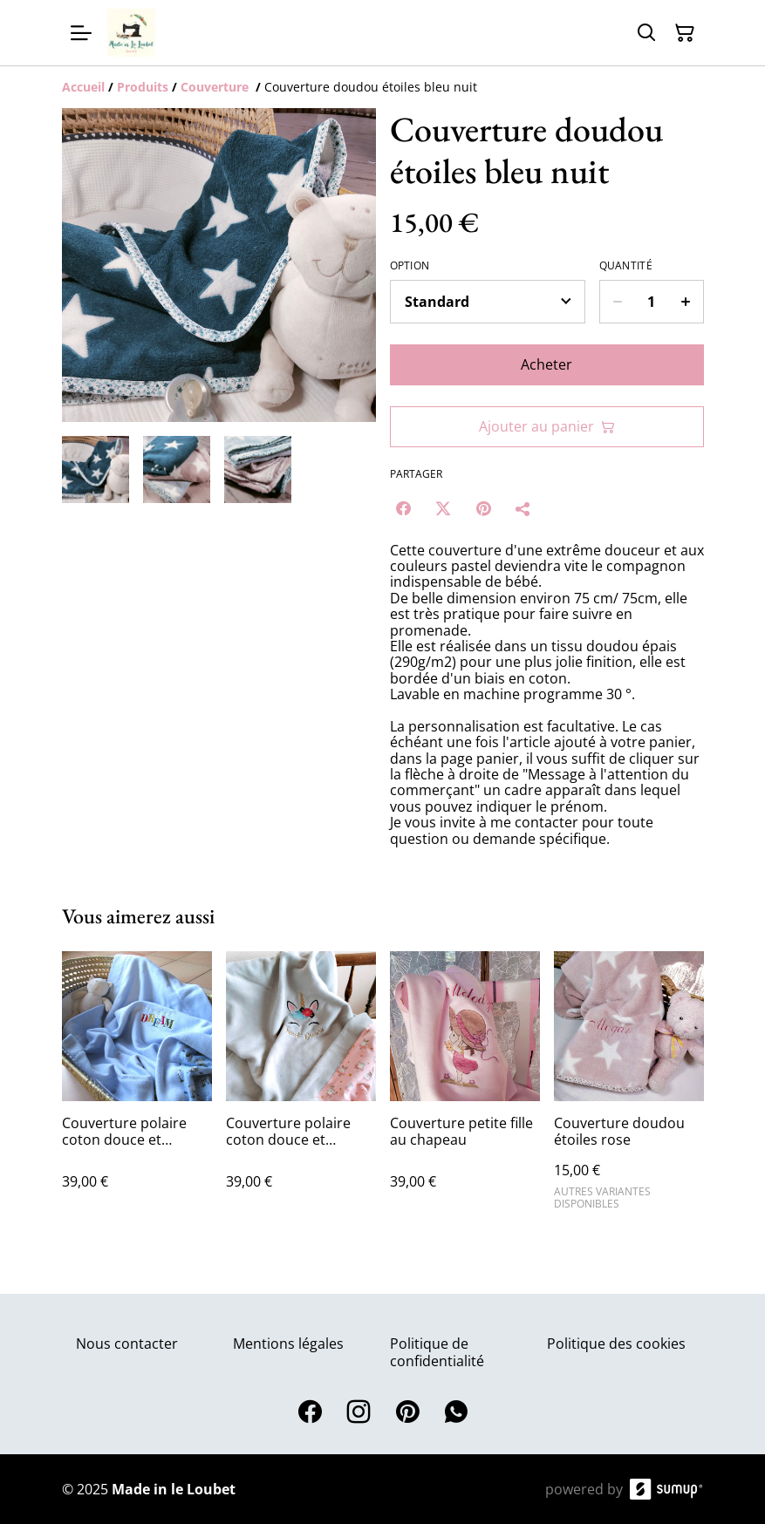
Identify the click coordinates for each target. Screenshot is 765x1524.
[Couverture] (216, 86)
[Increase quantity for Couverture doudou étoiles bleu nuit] (686, 301)
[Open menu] (81, 33)
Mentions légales (288, 1343)
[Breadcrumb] (383, 87)
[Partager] (523, 508)
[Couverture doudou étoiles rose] (629, 1087)
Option (410, 266)
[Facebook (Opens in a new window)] (403, 508)
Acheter (546, 364)
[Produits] (142, 86)
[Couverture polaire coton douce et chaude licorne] (301, 1087)
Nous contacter (127, 1343)
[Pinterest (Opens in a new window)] (483, 508)
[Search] (646, 33)
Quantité (625, 266)
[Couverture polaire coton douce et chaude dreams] (137, 1087)
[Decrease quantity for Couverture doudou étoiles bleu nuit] (617, 301)
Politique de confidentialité (437, 1352)
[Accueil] (83, 86)
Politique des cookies (616, 1343)
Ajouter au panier (547, 426)
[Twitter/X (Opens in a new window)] (443, 508)
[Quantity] (651, 301)
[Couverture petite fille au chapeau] (465, 1087)
